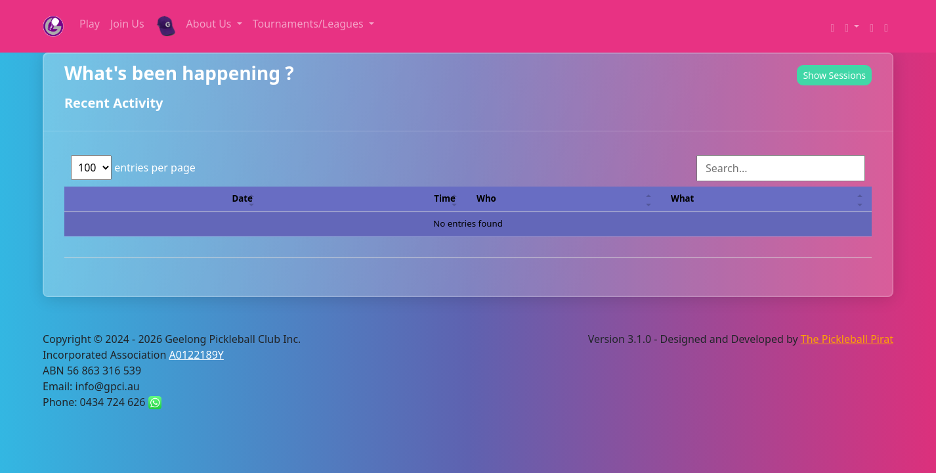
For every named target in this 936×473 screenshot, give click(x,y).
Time (445, 198)
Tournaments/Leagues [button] (309, 23)
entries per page (133, 167)
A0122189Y (196, 355)
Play (89, 23)
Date (242, 198)
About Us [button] (210, 23)
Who (486, 198)
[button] (852, 26)
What (682, 198)
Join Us (127, 23)
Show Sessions (834, 75)
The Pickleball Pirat (847, 339)
